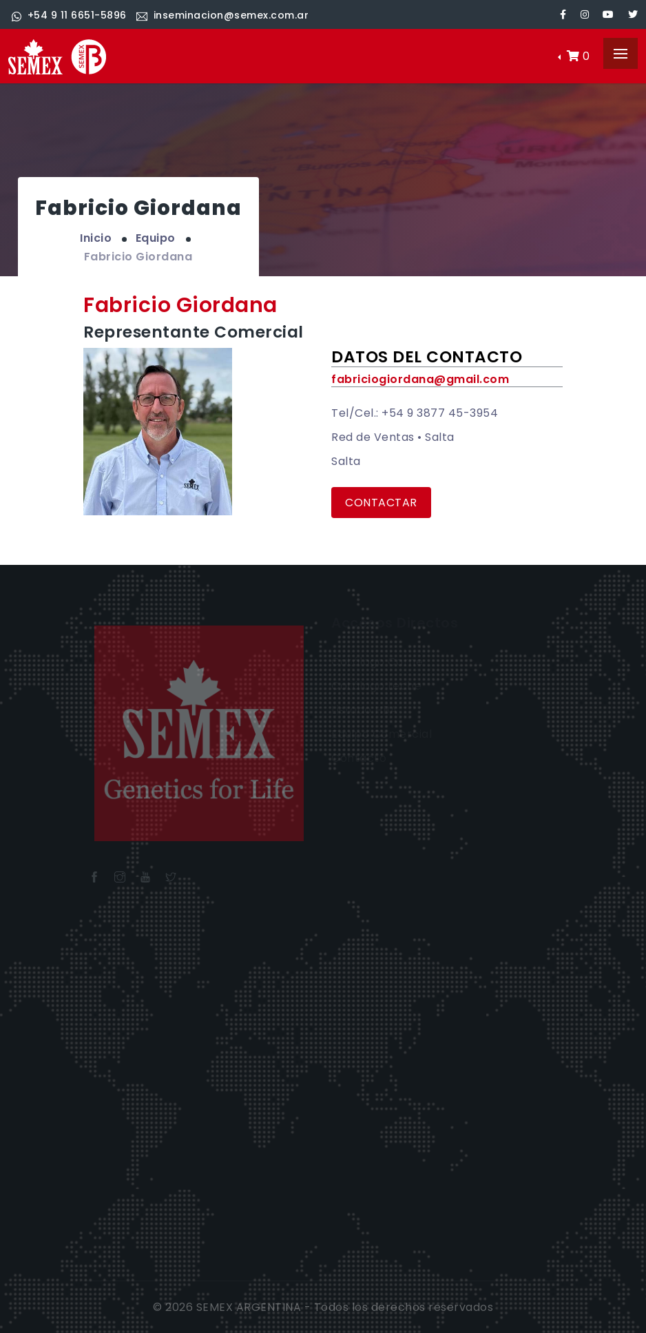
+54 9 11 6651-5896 (69, 15)
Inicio (96, 238)
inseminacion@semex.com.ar (222, 15)
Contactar (381, 502)
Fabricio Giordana (138, 257)
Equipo (156, 238)
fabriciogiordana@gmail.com (420, 379)
